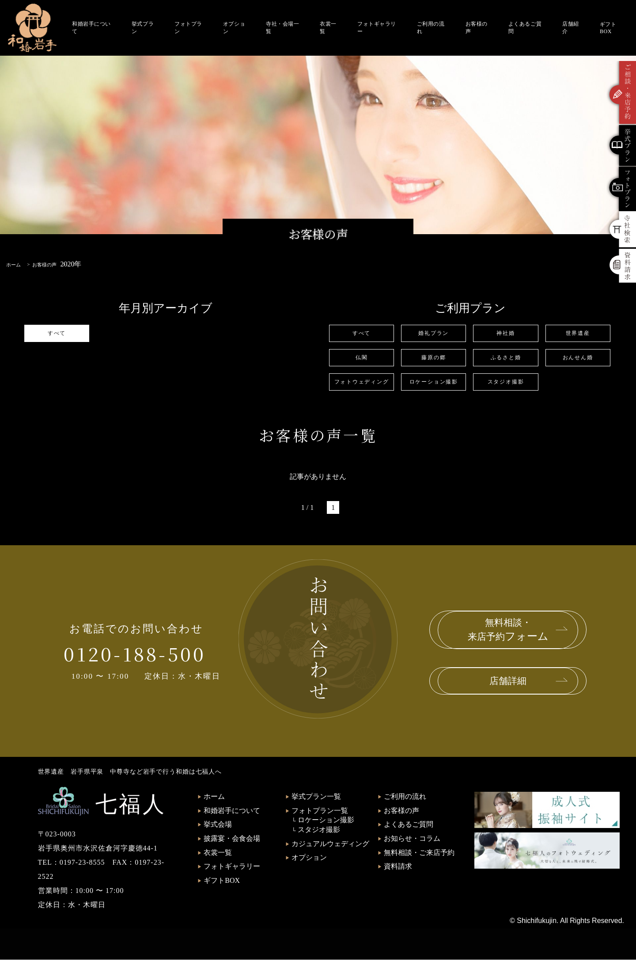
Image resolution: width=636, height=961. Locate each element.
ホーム (214, 797)
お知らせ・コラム (412, 839)
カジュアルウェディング (330, 845)
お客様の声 (477, 27)
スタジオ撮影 (506, 383)
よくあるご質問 (524, 27)
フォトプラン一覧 (320, 812)
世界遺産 (577, 333)
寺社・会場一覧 (282, 27)
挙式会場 (218, 825)
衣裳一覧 (328, 27)
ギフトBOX (608, 27)
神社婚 (505, 333)
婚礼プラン (433, 333)
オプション (234, 27)
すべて (57, 333)
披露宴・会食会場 (232, 839)
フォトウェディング (361, 383)
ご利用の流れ (431, 27)
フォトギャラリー (376, 27)
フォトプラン (188, 27)
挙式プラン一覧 (316, 797)
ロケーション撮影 (433, 383)
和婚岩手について (91, 27)
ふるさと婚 (505, 358)
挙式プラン (143, 27)
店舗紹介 (570, 27)
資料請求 (398, 867)
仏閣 (361, 358)
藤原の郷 (433, 358)
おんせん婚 (577, 358)
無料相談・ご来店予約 (419, 854)
